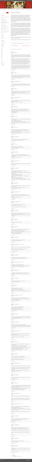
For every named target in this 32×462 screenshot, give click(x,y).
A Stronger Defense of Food (14, 45)
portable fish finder (16, 182)
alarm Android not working (16, 136)
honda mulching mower (16, 210)
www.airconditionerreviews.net (17, 191)
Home (1, 9)
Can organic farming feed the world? (26, 45)
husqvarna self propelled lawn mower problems (19, 244)
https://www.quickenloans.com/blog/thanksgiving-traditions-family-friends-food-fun (21, 39)
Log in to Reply (13, 70)
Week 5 (2, 53)
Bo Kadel (15, 72)
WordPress (30, 460)
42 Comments (18, 13)
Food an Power (5, 32)
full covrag (15, 126)
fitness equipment (16, 226)
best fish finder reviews (16, 415)
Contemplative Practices (11, 9)
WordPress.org (2, 65)
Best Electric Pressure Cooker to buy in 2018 (19, 403)
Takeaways (5, 9)
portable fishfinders (16, 445)
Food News (22, 9)
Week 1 (2, 47)
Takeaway (2, 46)
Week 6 (2, 54)
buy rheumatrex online (16, 374)
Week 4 (2, 52)
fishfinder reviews (16, 353)
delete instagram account (16, 254)
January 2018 (2, 38)
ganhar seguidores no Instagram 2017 (18, 81)
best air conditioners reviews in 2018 (18, 201)
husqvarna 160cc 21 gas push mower (18, 330)
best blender (15, 382)
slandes (12, 13)
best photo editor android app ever (17, 97)
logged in (16, 456)
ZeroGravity (25, 459)
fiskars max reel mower (16, 321)
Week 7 (2, 55)
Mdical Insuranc (15, 106)
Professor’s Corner (28, 9)
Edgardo (15, 143)
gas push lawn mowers (16, 151)
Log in (1, 61)
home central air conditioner (17, 160)
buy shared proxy (16, 313)
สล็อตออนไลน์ (15, 285)
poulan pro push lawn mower (17, 424)
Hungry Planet (17, 9)
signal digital (15, 88)
